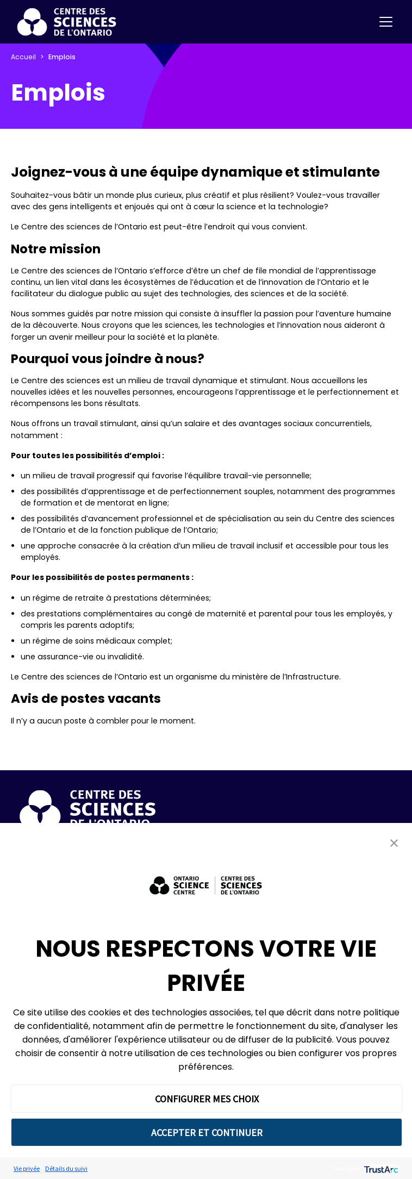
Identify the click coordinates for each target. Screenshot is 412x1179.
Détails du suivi (66, 1168)
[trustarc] (380, 1168)
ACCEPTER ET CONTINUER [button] (207, 1132)
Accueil (23, 56)
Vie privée (27, 1168)
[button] (394, 843)
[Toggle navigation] (386, 22)
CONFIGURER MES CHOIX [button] (207, 1099)
